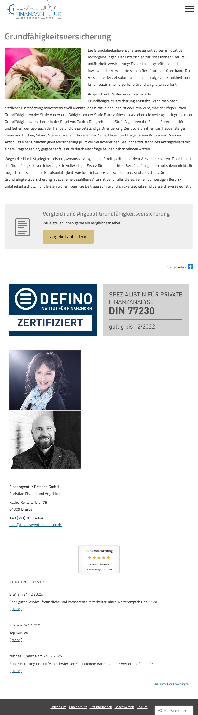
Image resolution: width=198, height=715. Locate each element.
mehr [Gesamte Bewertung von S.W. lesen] (16, 609)
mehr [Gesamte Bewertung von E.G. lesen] (16, 640)
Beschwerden (124, 706)
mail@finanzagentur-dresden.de (35, 524)
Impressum (58, 706)
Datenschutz (78, 706)
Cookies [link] (142, 706)
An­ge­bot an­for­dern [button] (68, 236)
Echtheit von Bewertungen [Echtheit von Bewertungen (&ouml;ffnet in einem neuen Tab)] (174, 684)
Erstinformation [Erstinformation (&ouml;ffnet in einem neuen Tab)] (101, 706)
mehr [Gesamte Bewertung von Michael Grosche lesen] (16, 670)
